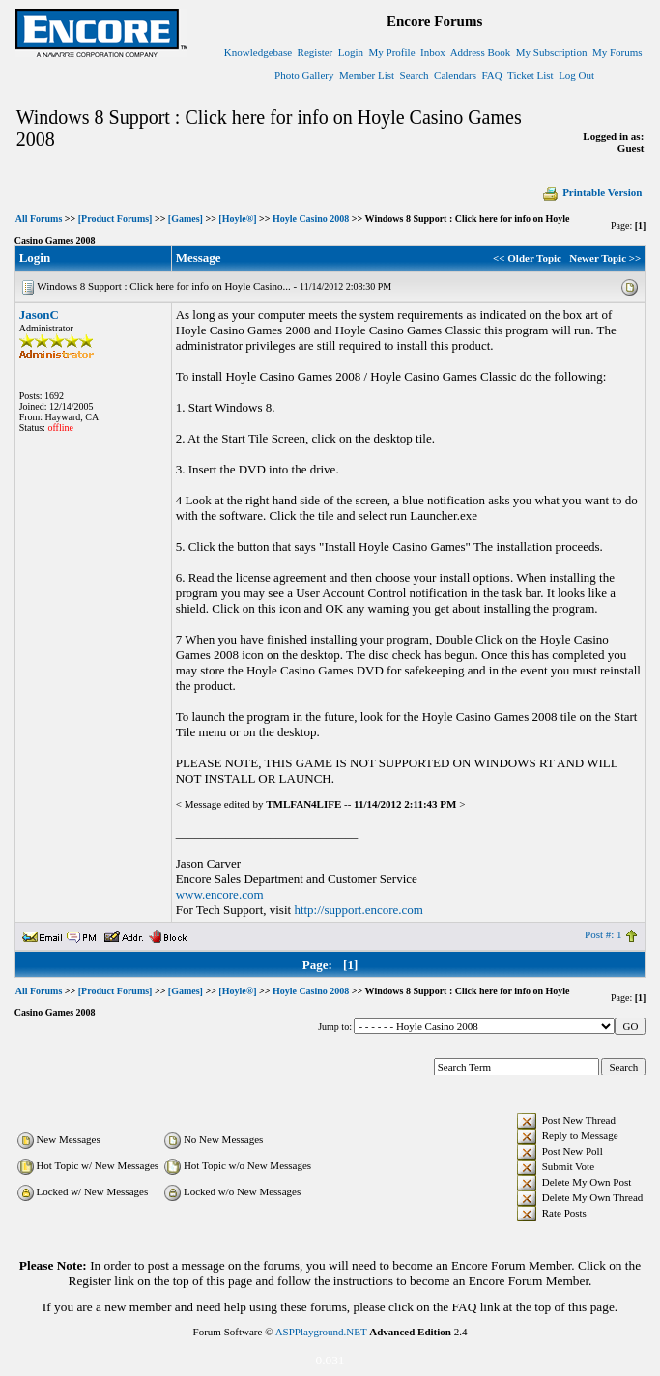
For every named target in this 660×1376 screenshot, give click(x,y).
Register (315, 52)
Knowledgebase (258, 52)
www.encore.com (220, 894)
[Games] (185, 219)
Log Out (576, 75)
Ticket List (530, 75)
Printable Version (591, 192)
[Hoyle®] (237, 219)
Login (350, 52)
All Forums (39, 219)
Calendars (455, 75)
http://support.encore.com (358, 910)
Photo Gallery (303, 75)
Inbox (432, 52)
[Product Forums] (115, 219)
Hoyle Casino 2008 (311, 219)
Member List (366, 75)
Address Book (480, 52)
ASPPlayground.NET (321, 1331)
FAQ (492, 75)
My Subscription (552, 52)
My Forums (617, 52)
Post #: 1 (603, 934)
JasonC (39, 314)
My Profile (392, 52)
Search (414, 75)
